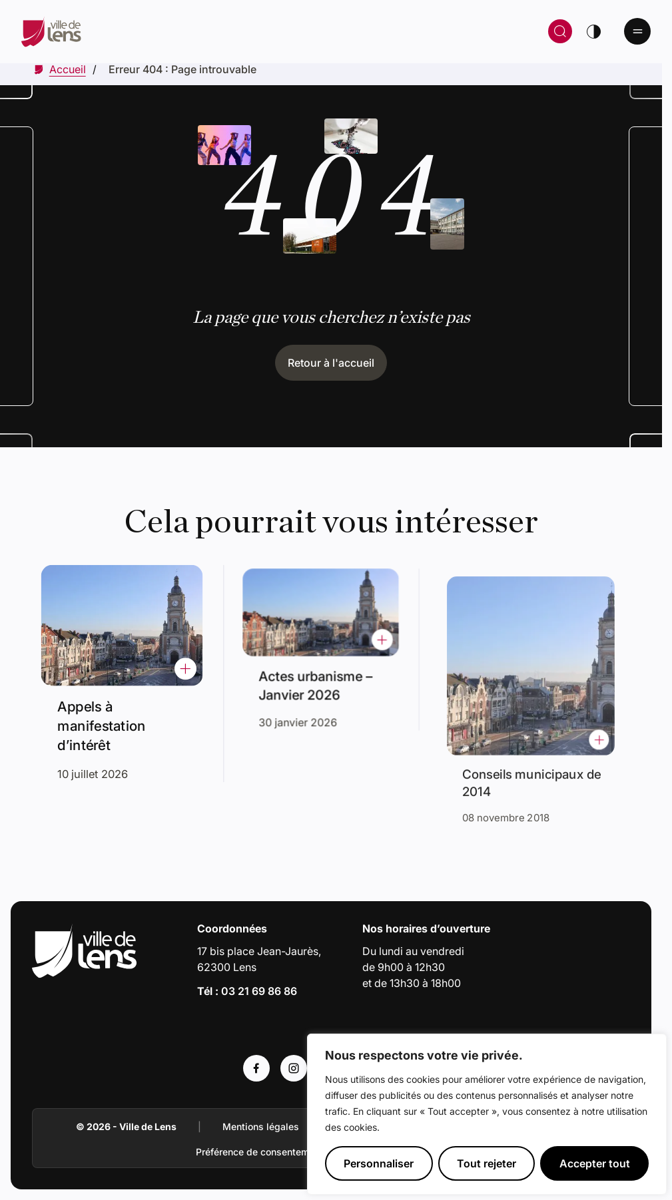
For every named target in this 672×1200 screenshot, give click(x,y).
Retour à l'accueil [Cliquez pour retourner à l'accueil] (331, 362)
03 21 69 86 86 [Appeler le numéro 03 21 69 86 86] (259, 991)
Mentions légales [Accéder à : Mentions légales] (260, 1126)
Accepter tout (594, 1163)
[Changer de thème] (593, 31)
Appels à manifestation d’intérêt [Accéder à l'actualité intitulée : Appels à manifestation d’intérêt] (104, 722)
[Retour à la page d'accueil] (185, 31)
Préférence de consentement (259, 1151)
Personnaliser (379, 1163)
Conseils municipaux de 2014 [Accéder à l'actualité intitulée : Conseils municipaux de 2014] (533, 766)
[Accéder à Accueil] (67, 69)
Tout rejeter (486, 1163)
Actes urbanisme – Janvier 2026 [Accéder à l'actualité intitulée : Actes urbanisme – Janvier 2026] (317, 681)
